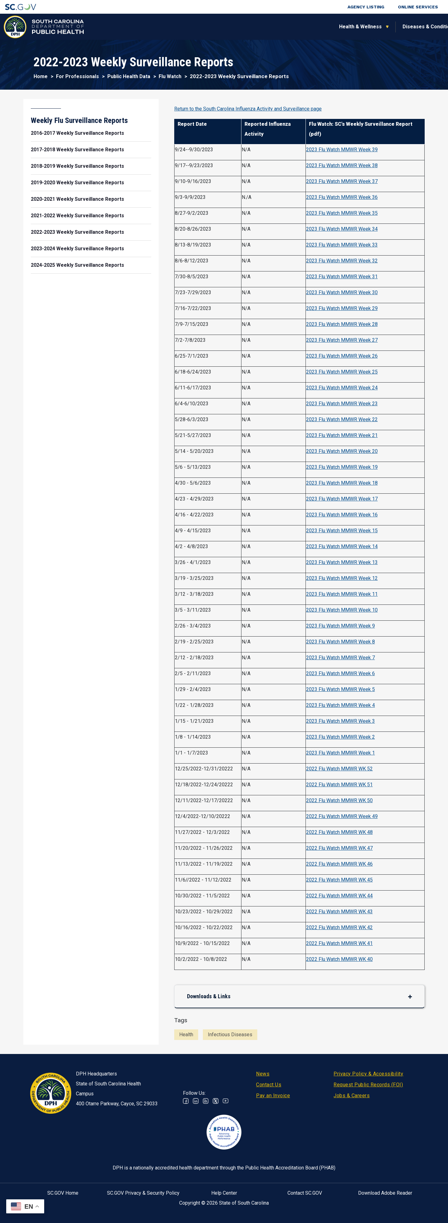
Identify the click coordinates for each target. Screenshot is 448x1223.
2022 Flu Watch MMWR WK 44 (339, 896)
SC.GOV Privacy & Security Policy (143, 1193)
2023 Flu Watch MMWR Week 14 (342, 546)
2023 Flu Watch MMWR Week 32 (342, 261)
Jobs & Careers (352, 1095)
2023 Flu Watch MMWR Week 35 (342, 213)
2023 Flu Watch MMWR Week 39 (342, 150)
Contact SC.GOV (304, 1193)
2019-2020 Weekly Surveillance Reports (77, 183)
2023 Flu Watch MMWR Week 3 (340, 721)
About (355, 27)
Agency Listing (366, 6)
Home (41, 76)
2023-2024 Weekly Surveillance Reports (77, 249)
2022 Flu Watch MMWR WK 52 (339, 769)
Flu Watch (170, 76)
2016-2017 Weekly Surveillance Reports (77, 133)
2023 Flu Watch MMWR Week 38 (342, 165)
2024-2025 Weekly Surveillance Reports (77, 265)
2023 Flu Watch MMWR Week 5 (340, 689)
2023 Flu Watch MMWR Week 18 (342, 483)
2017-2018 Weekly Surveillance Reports (77, 150)
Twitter (215, 1101)
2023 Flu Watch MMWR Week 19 (342, 467)
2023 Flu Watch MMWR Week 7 (340, 658)
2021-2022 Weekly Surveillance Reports (77, 216)
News (262, 1074)
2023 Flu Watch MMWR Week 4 (340, 705)
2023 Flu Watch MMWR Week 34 (342, 229)
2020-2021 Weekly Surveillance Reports (77, 199)
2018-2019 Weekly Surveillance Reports (77, 166)
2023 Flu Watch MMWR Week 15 (342, 531)
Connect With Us (402, 27)
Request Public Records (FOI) (368, 1085)
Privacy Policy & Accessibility (368, 1074)
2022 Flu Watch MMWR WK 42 (339, 927)
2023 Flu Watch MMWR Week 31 (342, 277)
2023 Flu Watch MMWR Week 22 (342, 419)
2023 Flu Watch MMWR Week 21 (342, 435)
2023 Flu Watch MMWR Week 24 (342, 388)
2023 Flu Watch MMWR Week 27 (342, 340)
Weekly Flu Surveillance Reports (79, 120)
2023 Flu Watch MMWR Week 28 (342, 324)
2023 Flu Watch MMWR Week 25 (342, 372)
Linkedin (195, 1101)
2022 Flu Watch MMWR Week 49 (342, 816)
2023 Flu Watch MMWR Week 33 (342, 245)
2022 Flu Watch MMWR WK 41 (339, 943)
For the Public (247, 27)
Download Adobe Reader (385, 1193)
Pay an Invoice (273, 1095)
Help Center (224, 1193)
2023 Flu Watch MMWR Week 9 (340, 626)
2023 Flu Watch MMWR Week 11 (342, 594)
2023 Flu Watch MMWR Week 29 (342, 308)
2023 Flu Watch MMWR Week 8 (340, 642)
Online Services (418, 6)
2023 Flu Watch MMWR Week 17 (342, 499)
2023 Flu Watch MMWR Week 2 (340, 737)
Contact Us (268, 1085)
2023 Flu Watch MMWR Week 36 (342, 197)
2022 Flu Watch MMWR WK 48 (339, 832)
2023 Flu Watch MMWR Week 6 (340, 673)
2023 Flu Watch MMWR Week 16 (342, 515)
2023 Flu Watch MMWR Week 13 (342, 562)
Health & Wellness (114, 27)
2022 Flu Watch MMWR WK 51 (339, 785)
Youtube (225, 1101)
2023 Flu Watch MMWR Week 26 (342, 356)
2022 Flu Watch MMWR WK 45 (339, 880)
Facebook (186, 1101)
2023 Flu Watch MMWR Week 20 (342, 451)
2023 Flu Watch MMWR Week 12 (342, 578)
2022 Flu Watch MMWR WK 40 (339, 959)
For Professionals (305, 27)
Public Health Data (128, 76)
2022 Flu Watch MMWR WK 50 (339, 800)
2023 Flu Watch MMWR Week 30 (342, 292)
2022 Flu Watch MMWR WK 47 (339, 848)
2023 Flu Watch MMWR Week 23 (342, 404)
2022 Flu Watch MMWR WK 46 (339, 864)
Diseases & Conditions (183, 27)
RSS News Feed (205, 1101)
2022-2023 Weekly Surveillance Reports (77, 232)
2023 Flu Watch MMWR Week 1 (340, 753)
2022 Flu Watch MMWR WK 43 (339, 912)
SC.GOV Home (62, 1193)
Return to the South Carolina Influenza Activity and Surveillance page (248, 109)
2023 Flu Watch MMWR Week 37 (342, 181)
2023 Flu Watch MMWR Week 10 (342, 610)
